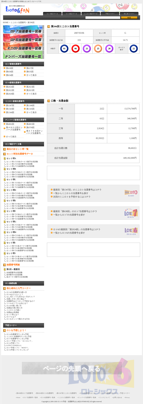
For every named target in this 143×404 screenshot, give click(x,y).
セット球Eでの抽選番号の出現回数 (20, 208)
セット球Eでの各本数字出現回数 (19, 206)
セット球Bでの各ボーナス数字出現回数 (22, 172)
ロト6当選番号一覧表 (48, 397)
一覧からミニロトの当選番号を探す (70, 193)
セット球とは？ (12, 315)
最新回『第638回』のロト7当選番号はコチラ (75, 211)
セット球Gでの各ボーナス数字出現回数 (22, 225)
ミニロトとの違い (13, 310)
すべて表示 (31, 75)
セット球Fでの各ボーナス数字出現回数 (22, 214)
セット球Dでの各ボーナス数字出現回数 (22, 193)
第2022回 (10, 90)
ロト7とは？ (11, 317)
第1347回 (10, 105)
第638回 (9, 68)
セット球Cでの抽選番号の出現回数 (20, 187)
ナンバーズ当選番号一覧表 (87, 397)
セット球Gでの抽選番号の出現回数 (20, 229)
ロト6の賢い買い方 (14, 306)
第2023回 (30, 87)
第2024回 (10, 87)
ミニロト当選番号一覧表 (66, 397)
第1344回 (10, 112)
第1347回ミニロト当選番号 (67, 393)
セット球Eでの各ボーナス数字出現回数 (22, 204)
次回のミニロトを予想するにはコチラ (71, 196)
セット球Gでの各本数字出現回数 (19, 227)
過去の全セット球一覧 (18, 149)
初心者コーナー (129, 14)
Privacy (127, 397)
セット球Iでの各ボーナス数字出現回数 (21, 246)
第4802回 (10, 124)
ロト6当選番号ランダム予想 (17, 334)
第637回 (29, 68)
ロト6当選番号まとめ (87, 393)
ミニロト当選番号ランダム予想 (18, 336)
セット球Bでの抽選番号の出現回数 (20, 177)
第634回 (9, 75)
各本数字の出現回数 (14, 275)
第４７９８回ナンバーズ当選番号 (34, 132)
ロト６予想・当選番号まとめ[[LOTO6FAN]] (73, 401)
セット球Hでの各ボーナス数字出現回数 (22, 235)
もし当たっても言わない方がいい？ (20, 297)
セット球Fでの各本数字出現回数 (19, 216)
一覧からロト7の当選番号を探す (69, 214)
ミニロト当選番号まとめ (108, 393)
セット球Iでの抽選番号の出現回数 (20, 250)
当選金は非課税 (12, 312)
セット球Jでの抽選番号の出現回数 (20, 261)
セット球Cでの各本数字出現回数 (19, 185)
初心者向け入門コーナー (19, 288)
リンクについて (104, 397)
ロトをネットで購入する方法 (18, 319)
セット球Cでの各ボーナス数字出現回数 (22, 183)
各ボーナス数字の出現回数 (17, 277)
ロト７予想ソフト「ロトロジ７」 (19, 341)
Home (18, 397)
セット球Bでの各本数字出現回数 (19, 174)
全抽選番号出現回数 (14, 272)
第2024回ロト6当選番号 (45, 393)
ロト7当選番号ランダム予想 (17, 339)
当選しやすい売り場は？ (16, 299)
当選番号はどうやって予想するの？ (20, 301)
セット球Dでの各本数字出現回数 (19, 196)
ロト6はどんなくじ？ (14, 294)
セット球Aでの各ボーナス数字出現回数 (22, 162)
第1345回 (30, 109)
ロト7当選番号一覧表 (30, 397)
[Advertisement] (74, 23)
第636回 (9, 72)
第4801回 (30, 124)
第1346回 (30, 105)
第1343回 (10, 109)
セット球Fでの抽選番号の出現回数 (20, 219)
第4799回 (30, 127)
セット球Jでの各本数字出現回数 (19, 259)
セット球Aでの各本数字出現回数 (19, 164)
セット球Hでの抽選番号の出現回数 (20, 240)
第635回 (29, 72)
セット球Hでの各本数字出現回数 (19, 238)
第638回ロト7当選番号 (24, 393)
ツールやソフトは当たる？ (17, 303)
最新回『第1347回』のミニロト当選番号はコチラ (77, 189)
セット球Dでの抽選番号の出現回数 (20, 198)
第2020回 (10, 94)
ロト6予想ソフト (13, 343)
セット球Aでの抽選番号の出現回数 (20, 166)
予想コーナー (109, 14)
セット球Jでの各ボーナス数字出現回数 (21, 256)
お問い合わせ (117, 397)
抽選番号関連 (13, 264)
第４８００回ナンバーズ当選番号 (14, 128)
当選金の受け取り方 (14, 308)
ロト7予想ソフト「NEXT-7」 (17, 348)
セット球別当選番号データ (20, 154)
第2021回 (30, 90)
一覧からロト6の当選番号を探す (69, 233)
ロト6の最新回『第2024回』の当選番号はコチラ (76, 229)
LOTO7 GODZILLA (13, 345)
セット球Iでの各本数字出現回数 (19, 248)
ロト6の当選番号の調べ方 (16, 292)
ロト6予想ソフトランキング (17, 350)
